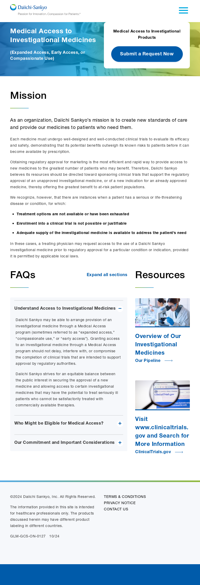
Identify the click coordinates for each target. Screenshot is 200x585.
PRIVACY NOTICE (120, 502)
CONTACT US (116, 509)
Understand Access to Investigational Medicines (65, 309)
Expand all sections (107, 275)
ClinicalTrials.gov (159, 452)
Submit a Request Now (147, 54)
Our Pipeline (154, 361)
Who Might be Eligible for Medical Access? (59, 424)
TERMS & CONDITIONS (125, 496)
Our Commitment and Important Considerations (64, 443)
